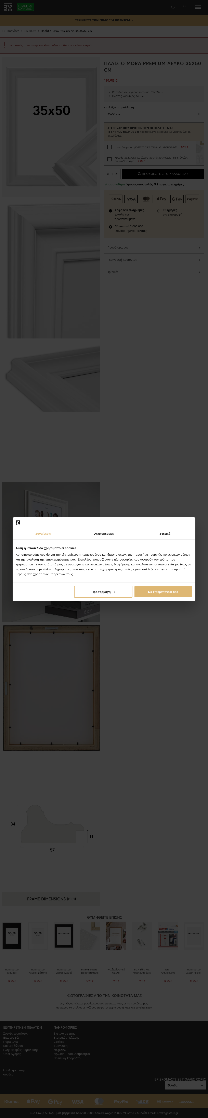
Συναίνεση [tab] (43, 533)
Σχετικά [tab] (164, 533)
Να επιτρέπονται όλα (163, 591)
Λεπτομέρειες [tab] (104, 533)
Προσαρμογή (104, 591)
